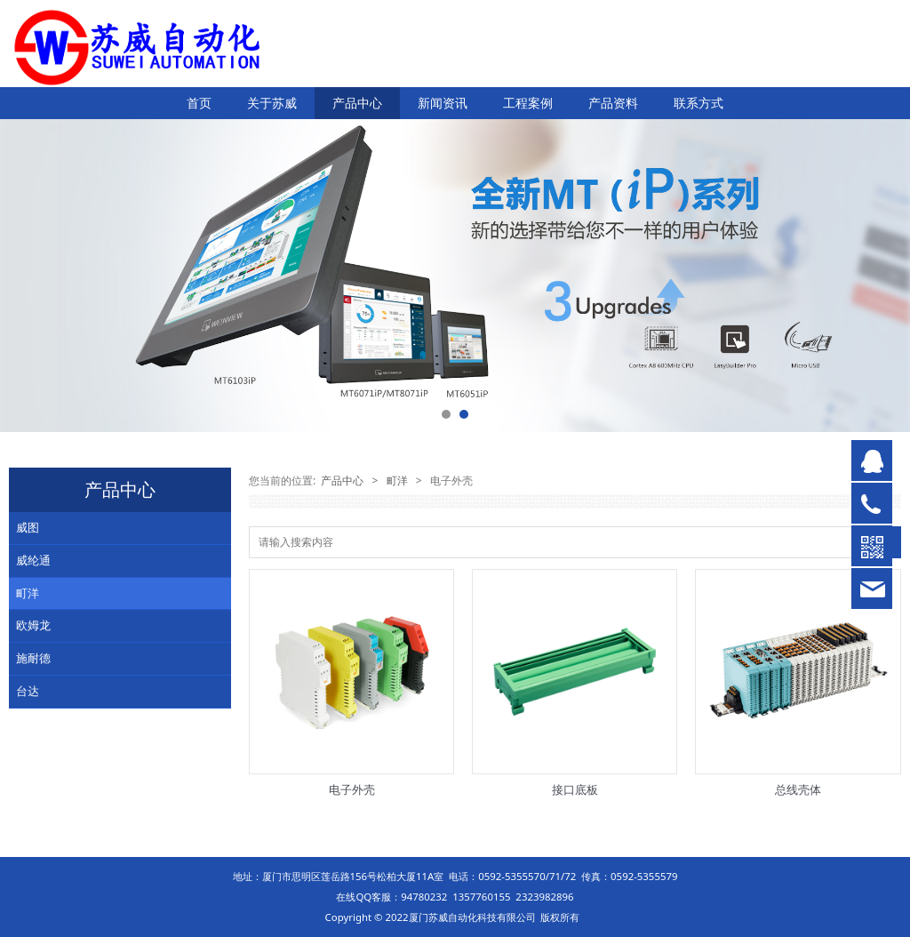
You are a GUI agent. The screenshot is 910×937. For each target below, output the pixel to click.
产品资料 (613, 102)
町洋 (27, 593)
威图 (27, 527)
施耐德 (33, 658)
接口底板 (575, 789)
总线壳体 (798, 789)
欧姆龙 (33, 625)
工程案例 (528, 102)
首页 (199, 102)
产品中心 (357, 102)
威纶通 (33, 560)
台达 (27, 691)
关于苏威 (272, 102)
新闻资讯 (442, 102)
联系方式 (698, 102)
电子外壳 (352, 789)
